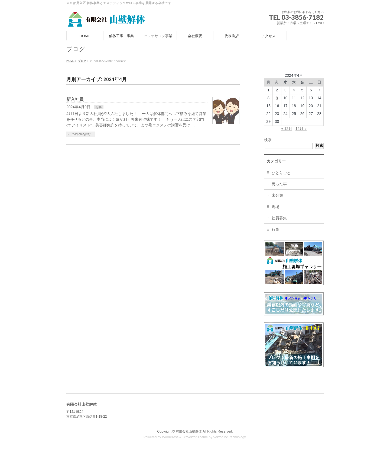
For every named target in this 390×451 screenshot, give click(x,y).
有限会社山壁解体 (189, 431)
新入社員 (75, 99)
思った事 (279, 184)
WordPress (170, 437)
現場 (275, 206)
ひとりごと (281, 173)
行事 (99, 107)
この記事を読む (81, 134)
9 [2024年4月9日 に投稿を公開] (277, 98)
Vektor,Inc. (221, 437)
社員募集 (279, 218)
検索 (268, 139)
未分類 (277, 195)
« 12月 (286, 128)
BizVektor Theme (195, 437)
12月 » (301, 128)
